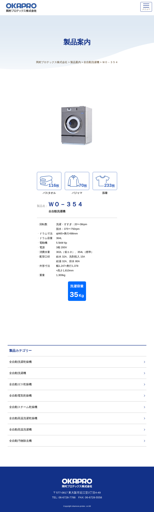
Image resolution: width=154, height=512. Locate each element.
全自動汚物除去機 (20, 440)
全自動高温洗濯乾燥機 (23, 418)
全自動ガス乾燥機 (20, 384)
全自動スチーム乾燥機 (23, 407)
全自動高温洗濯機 (20, 429)
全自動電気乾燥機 (20, 395)
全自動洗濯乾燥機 (20, 361)
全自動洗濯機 (17, 373)
